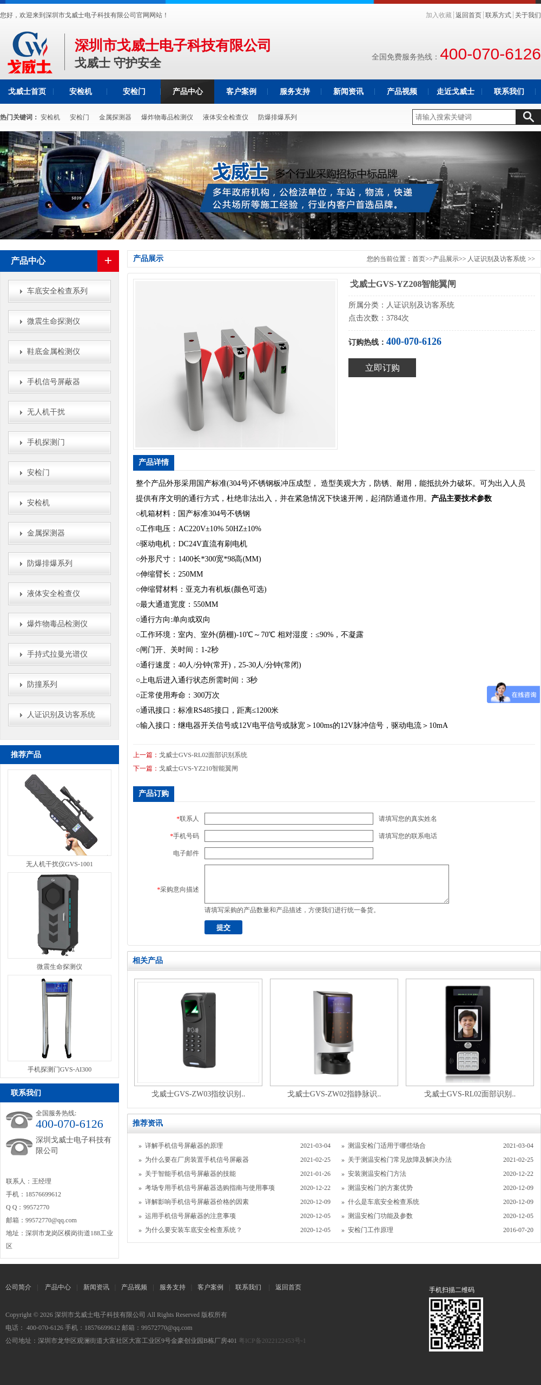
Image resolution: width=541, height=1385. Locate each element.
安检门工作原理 (370, 1230)
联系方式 (498, 15)
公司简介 (18, 1287)
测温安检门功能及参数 (380, 1216)
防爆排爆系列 (277, 117)
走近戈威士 (455, 92)
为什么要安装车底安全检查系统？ (193, 1230)
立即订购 (382, 367)
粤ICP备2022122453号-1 (272, 1340)
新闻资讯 (348, 92)
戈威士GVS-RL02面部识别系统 (203, 755)
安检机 (80, 92)
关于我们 (528, 15)
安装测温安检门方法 (377, 1173)
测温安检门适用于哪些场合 (387, 1145)
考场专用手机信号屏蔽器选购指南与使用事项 (210, 1188)
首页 (418, 259)
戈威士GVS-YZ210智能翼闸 (198, 768)
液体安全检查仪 (225, 117)
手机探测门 (46, 442)
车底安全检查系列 (57, 291)
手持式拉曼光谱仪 (57, 654)
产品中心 (188, 92)
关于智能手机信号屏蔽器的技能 (190, 1173)
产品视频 (402, 92)
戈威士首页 (27, 92)
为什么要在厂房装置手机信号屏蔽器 (197, 1159)
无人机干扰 (46, 412)
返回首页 (468, 15)
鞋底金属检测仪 (53, 351)
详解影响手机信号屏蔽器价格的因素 (197, 1202)
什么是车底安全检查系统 (383, 1202)
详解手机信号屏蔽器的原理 (184, 1145)
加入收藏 (439, 15)
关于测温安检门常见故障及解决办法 (400, 1159)
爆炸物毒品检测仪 (167, 117)
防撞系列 (42, 684)
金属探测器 (115, 117)
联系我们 (509, 92)
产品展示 (446, 259)
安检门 (134, 92)
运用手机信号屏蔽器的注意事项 (190, 1216)
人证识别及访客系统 (61, 715)
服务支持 (295, 92)
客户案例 (241, 92)
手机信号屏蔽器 (53, 382)
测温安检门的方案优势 (380, 1188)
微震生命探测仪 (53, 321)
